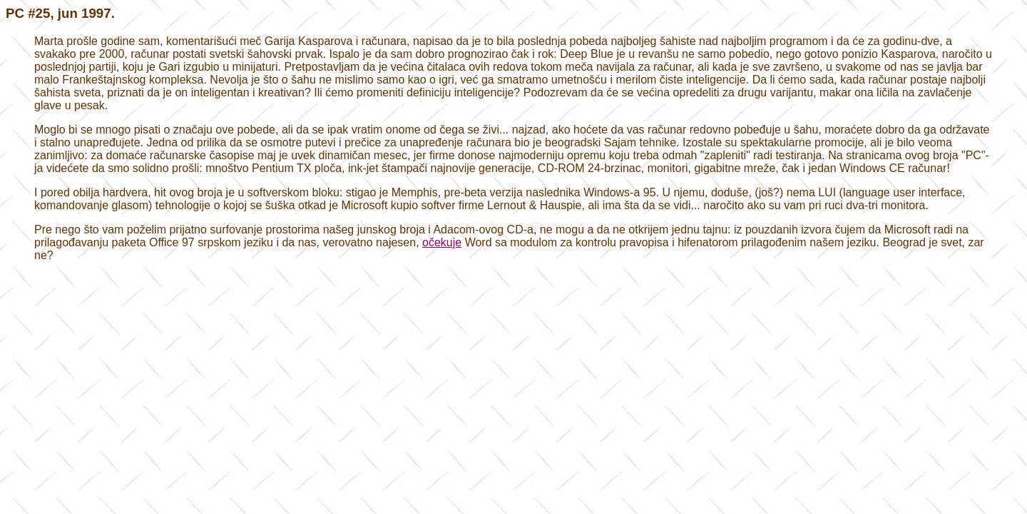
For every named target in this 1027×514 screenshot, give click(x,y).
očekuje (441, 242)
